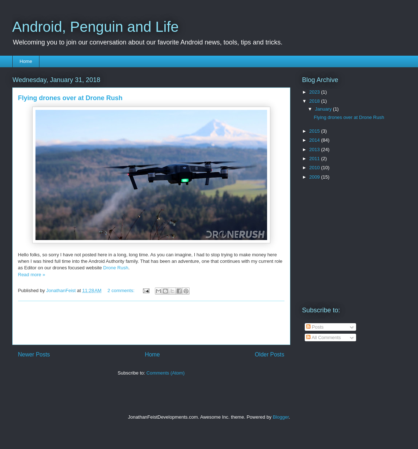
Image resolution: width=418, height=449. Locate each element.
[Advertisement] (151, 323)
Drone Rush (115, 267)
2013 (315, 149)
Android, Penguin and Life (95, 27)
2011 (315, 158)
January (324, 109)
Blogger (281, 417)
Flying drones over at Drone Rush (70, 98)
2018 (315, 101)
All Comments (323, 337)
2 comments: (121, 290)
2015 (315, 131)
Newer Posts (34, 354)
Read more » (31, 274)
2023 (315, 92)
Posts (315, 327)
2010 (315, 167)
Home (26, 61)
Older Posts (269, 354)
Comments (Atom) (166, 373)
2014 (315, 140)
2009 (315, 177)
